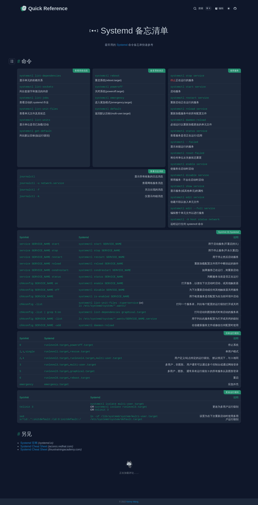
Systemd (122, 44)
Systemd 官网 (28, 442)
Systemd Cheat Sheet (33, 446)
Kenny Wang (132, 502)
